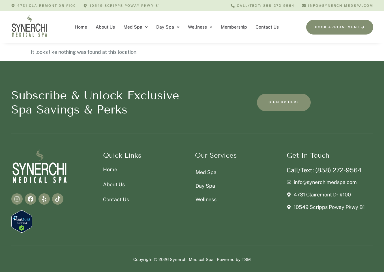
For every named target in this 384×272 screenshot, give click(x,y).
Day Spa (167, 27)
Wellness (200, 27)
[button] (135, 27)
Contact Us (267, 27)
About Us (105, 27)
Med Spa (135, 27)
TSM (246, 259)
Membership (234, 27)
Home (81, 27)
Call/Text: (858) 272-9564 (324, 170)
